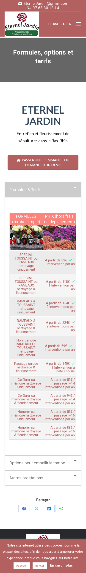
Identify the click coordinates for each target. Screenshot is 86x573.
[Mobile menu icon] (78, 24)
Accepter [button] (22, 565)
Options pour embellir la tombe (37, 462)
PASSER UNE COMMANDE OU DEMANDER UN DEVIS (43, 162)
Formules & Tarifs (25, 189)
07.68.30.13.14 (46, 8)
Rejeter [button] (39, 565)
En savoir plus (61, 565)
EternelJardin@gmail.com (46, 3)
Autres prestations (26, 477)
